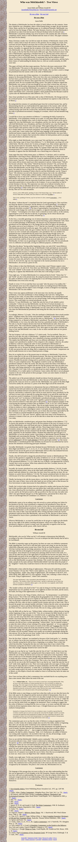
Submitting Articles (47, 839)
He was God (44, 14)
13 (31, 584)
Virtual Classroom (30, 839)
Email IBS (24, 838)
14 (50, 690)
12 (59, 440)
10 (54, 318)
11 (46, 402)
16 (17, 743)
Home (40, 838)
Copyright (38, 839)
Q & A (55, 838)
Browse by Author (47, 838)
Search (55, 839)
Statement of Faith (32, 838)
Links (22, 839)
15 (49, 717)
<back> (11, 790)
